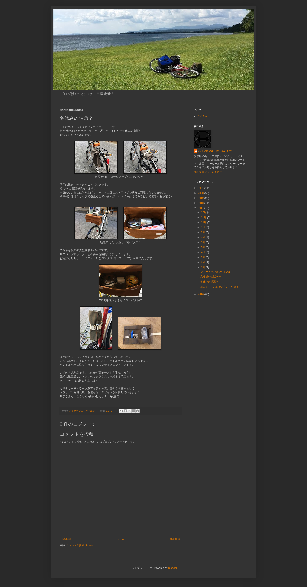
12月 (204, 212)
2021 (201, 187)
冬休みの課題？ (209, 281)
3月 (203, 257)
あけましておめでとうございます (219, 286)
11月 (204, 217)
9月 (203, 227)
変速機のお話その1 (211, 276)
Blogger (172, 567)
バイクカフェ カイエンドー (215, 150)
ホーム (120, 539)
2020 (201, 193)
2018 (201, 202)
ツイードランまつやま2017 (216, 271)
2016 (201, 294)
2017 (201, 208)
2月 (203, 262)
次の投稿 (66, 539)
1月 (203, 267)
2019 (201, 198)
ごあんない (203, 116)
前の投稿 (175, 539)
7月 (203, 237)
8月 (203, 232)
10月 (204, 222)
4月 (203, 252)
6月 (203, 242)
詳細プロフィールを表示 (208, 171)
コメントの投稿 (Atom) (79, 545)
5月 (203, 247)
